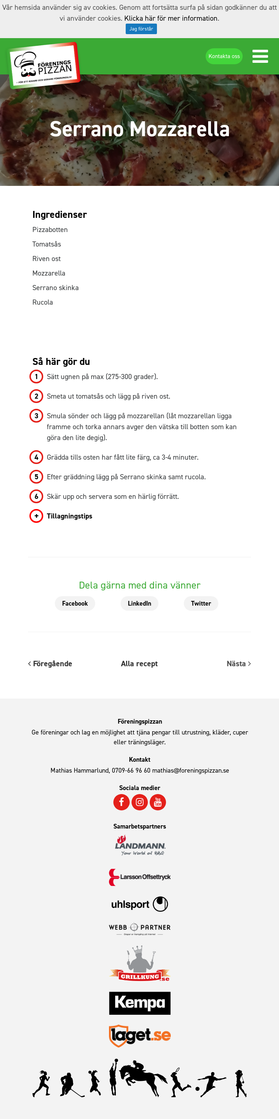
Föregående (50, 663)
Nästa (239, 663)
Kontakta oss (224, 56)
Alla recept (139, 663)
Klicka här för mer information (171, 18)
